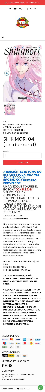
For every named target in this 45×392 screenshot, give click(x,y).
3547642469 (8, 377)
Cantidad (6, 151)
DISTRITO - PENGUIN (13, 130)
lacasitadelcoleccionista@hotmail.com (18, 374)
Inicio (6, 121)
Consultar (22, 162)
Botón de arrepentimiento (13, 379)
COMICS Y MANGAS (12, 127)
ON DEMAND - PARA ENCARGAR (18, 124)
